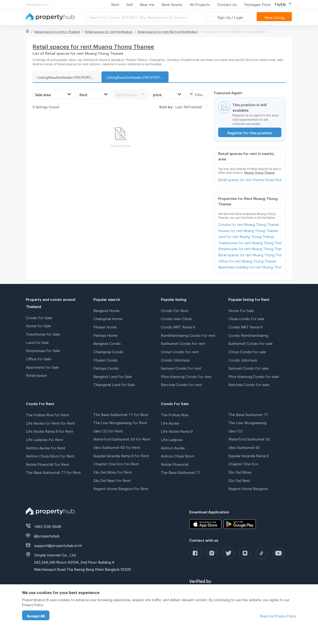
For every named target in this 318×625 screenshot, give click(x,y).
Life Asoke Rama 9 (177, 430)
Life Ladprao (172, 438)
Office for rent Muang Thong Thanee (247, 260)
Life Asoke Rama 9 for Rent (49, 430)
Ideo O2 (235, 430)
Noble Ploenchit (175, 463)
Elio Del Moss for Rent (112, 471)
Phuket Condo (105, 359)
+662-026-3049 (47, 525)
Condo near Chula (176, 318)
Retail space (36, 374)
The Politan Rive (174, 414)
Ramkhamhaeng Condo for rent (188, 334)
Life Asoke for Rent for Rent (50, 422)
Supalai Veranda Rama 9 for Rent (121, 455)
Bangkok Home (106, 309)
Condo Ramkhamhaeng (248, 334)
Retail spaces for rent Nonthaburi (109, 31)
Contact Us (227, 3)
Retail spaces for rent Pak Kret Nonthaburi (168, 31)
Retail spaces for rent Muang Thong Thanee (250, 254)
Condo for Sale (39, 317)
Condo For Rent (174, 309)
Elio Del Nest (239, 479)
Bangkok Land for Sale (112, 375)
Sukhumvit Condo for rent (183, 342)
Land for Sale (37, 341)
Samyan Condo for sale (248, 367)
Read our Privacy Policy (278, 615)
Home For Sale (241, 309)
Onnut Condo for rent (180, 351)
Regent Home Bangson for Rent (121, 487)
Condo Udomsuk (175, 359)
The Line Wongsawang (247, 422)
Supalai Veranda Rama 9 (248, 455)
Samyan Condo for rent (181, 367)
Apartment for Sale (42, 366)
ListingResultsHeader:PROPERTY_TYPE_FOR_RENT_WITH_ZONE (137, 76)
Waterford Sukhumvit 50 (249, 438)
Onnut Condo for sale (247, 351)
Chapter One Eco (243, 463)
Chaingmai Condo (108, 351)
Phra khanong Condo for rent (186, 375)
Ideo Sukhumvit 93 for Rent (116, 446)
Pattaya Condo (106, 367)
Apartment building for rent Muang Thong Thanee (250, 266)
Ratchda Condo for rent (181, 383)
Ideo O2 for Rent (108, 430)
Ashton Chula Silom (177, 455)
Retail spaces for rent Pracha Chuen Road (250, 179)
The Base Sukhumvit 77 (180, 471)
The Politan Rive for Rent (47, 414)
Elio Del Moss (239, 471)
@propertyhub (46, 535)
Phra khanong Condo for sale (253, 375)
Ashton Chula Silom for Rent (50, 455)
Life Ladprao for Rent (44, 438)
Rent (115, 3)
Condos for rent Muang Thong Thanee (248, 224)
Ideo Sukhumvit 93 (244, 446)
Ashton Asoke (173, 447)
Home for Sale (38, 325)
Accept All (36, 615)
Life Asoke (170, 422)
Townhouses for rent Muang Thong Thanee (250, 242)
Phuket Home (105, 326)
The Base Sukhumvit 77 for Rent (53, 471)
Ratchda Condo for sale (248, 383)
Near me (147, 3)
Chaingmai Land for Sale (114, 383)
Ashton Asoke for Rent (45, 447)
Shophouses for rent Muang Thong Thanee (250, 248)
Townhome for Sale (43, 333)
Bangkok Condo (107, 342)
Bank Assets (172, 3)
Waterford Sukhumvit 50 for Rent (121, 438)
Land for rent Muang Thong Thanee (246, 236)
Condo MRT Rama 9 (178, 326)
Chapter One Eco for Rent (116, 463)
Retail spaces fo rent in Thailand (57, 31)
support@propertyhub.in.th (58, 544)
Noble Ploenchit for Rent (47, 463)
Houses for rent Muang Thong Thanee (248, 230)
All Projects (200, 3)
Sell (129, 3)
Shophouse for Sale (43, 349)
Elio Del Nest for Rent (112, 479)
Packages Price (257, 3)
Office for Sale (38, 358)
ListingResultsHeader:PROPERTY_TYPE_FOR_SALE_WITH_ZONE (68, 76)
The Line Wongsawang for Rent (120, 422)
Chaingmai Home (107, 318)
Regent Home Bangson (248, 487)
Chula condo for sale (246, 318)
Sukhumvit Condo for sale (250, 342)
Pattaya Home (105, 334)
